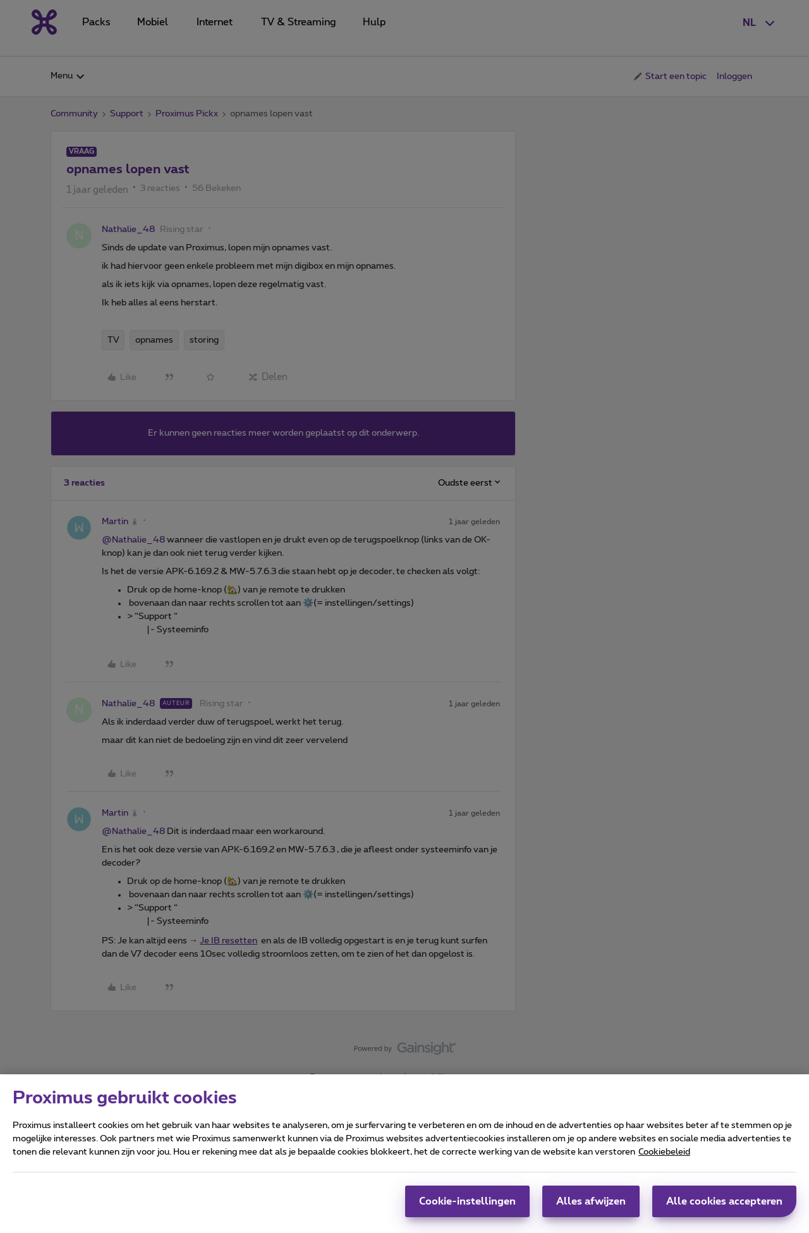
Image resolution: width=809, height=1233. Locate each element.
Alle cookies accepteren (724, 1201)
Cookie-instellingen (467, 1201)
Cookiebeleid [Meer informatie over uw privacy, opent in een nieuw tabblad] (664, 1152)
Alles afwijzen (591, 1201)
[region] (404, 1153)
